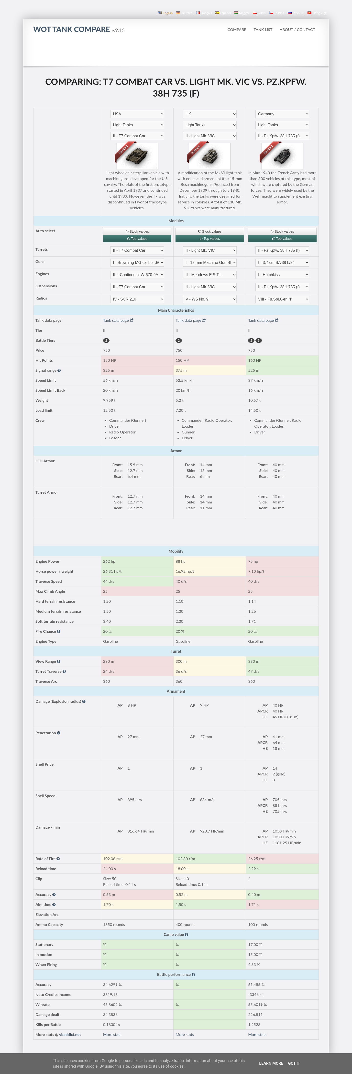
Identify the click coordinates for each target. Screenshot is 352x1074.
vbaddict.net (70, 1034)
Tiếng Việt (317, 13)
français (204, 13)
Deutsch (184, 13)
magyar (241, 13)
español (223, 13)
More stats (112, 1034)
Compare (236, 29)
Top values (137, 239)
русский (296, 13)
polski (259, 13)
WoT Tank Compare (79, 29)
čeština (276, 13)
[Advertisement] (176, 52)
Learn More (271, 1063)
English (165, 13)
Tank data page (118, 320)
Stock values (137, 231)
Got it (294, 1063)
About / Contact (297, 29)
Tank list (262, 29)
